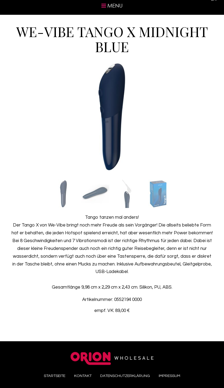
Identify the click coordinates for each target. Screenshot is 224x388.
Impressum (169, 376)
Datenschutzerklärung (125, 376)
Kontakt (83, 376)
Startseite (54, 376)
